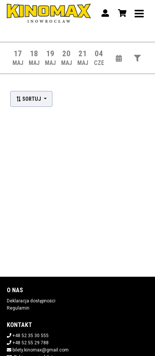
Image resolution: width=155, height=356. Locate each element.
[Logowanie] (105, 13)
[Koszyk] (121, 13)
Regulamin (18, 308)
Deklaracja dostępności (31, 301)
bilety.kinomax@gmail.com (40, 350)
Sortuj (29, 99)
